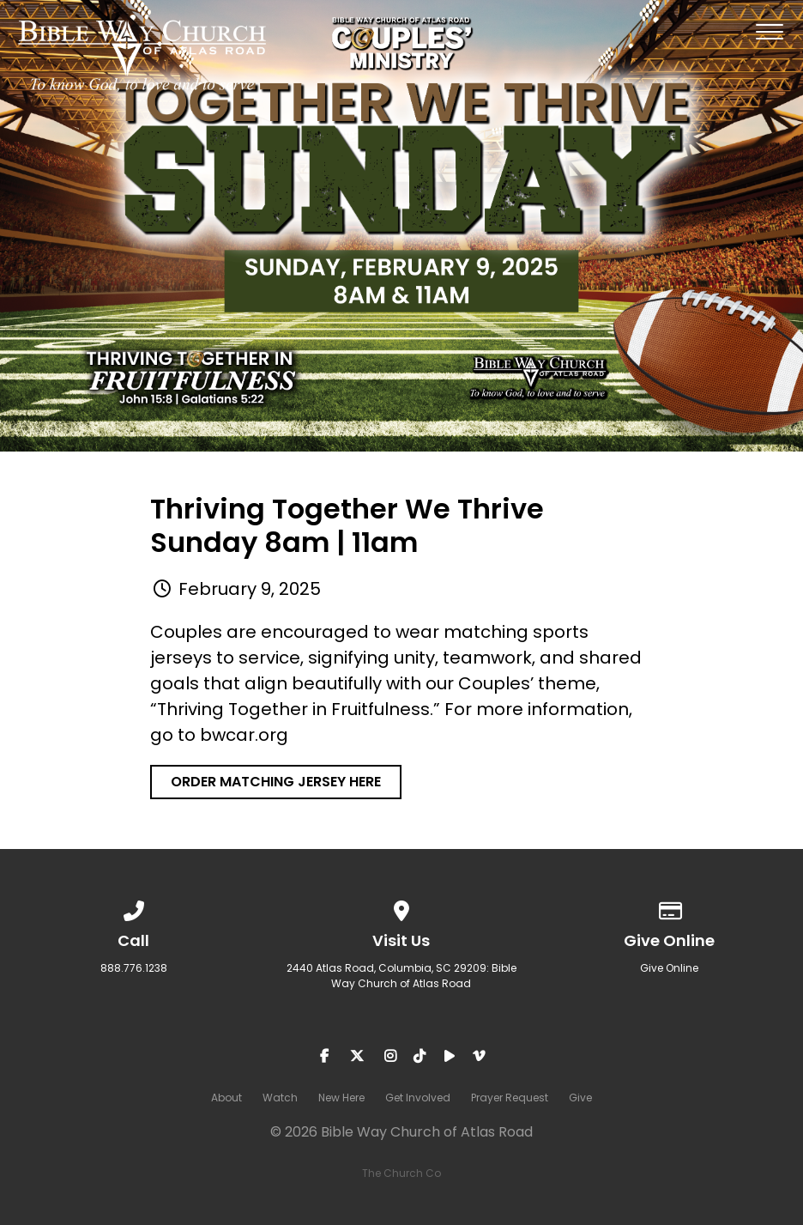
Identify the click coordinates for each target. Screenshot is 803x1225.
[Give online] (669, 908)
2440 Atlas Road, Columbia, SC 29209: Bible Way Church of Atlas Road (401, 976)
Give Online (669, 968)
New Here (341, 1097)
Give (580, 1097)
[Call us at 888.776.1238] (133, 908)
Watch (280, 1097)
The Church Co (401, 1173)
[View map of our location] (401, 908)
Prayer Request (509, 1097)
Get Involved (417, 1097)
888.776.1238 (133, 968)
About (226, 1097)
